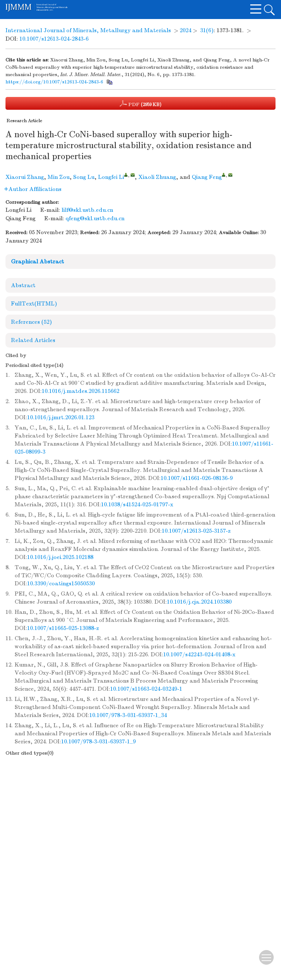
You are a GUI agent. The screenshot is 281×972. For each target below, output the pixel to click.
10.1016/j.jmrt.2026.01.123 (60, 417)
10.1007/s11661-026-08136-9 (197, 478)
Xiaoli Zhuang (157, 177)
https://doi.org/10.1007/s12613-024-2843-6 (54, 82)
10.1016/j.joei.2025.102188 (60, 557)
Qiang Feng (207, 177)
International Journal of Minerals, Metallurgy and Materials (88, 30)
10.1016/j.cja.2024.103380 (199, 601)
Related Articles (33, 340)
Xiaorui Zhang (24, 177)
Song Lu (83, 177)
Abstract (23, 285)
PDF (140, 104)
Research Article (24, 121)
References (31, 322)
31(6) (207, 30)
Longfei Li (111, 177)
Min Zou (59, 177)
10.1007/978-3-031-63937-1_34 (128, 715)
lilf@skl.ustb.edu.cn (87, 210)
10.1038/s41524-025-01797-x (137, 504)
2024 (185, 30)
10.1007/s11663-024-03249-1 (146, 689)
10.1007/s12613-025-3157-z (196, 531)
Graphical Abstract (37, 261)
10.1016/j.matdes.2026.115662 (80, 391)
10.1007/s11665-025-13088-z (63, 628)
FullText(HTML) (34, 303)
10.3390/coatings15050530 (61, 583)
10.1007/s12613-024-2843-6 (54, 38)
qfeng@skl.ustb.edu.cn (94, 218)
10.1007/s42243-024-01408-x (199, 654)
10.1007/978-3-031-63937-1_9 (98, 741)
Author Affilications (32, 189)
